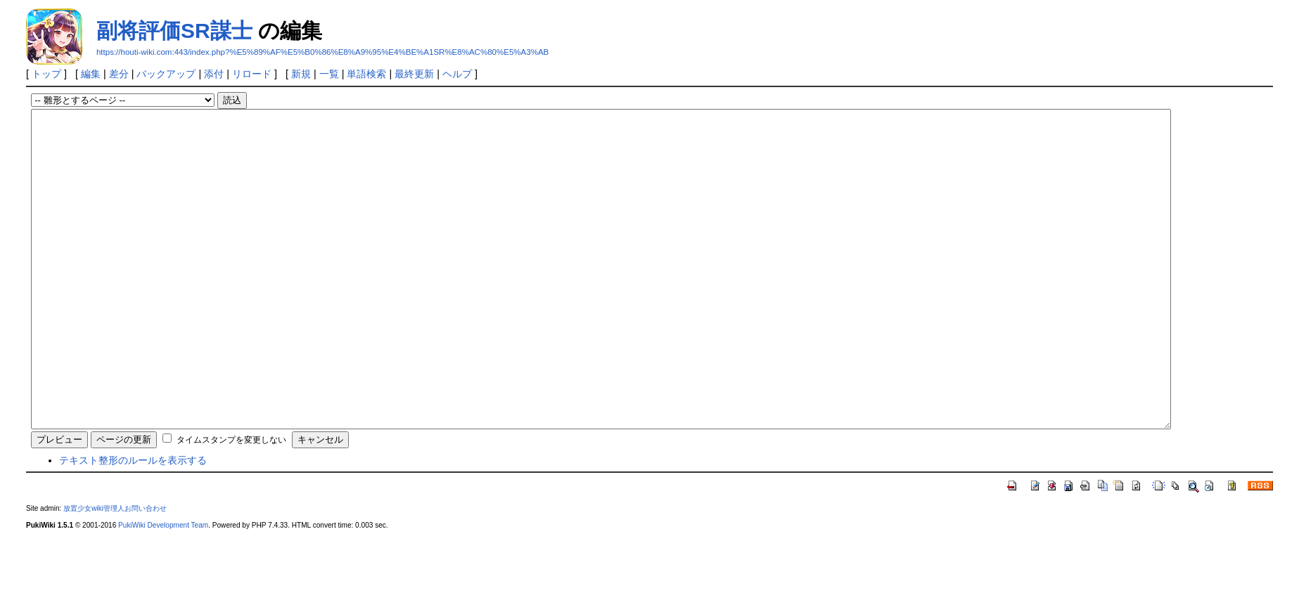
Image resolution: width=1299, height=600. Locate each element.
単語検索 (366, 73)
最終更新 (414, 73)
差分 (119, 73)
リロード (251, 73)
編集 (91, 73)
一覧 (329, 73)
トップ (46, 73)
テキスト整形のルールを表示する (133, 523)
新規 (301, 73)
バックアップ (166, 73)
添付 (214, 73)
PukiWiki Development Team (163, 588)
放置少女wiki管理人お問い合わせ (115, 571)
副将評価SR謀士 (174, 30)
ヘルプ (457, 73)
